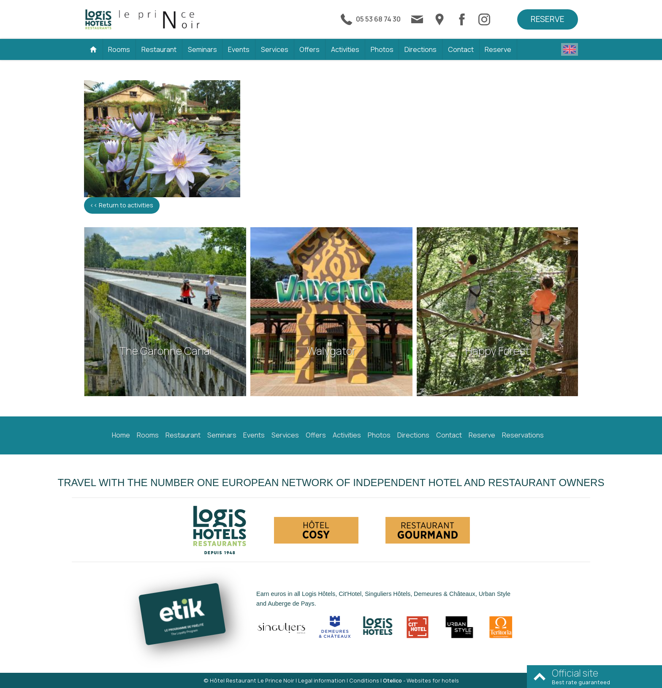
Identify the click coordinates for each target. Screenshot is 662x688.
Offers (309, 49)
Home (121, 435)
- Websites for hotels (421, 680)
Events (239, 49)
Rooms (119, 49)
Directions (420, 49)
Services (274, 49)
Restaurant (158, 49)
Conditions (364, 680)
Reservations (523, 435)
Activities (345, 49)
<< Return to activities (121, 205)
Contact (461, 49)
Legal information (321, 680)
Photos (382, 49)
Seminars (202, 49)
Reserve (547, 19)
